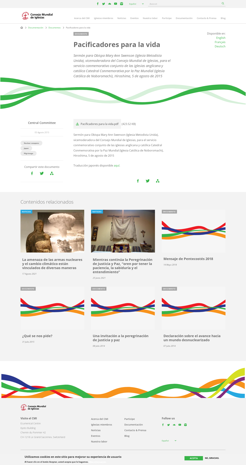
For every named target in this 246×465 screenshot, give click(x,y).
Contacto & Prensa (206, 18)
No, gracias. (212, 458)
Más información (97, 462)
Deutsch (220, 46)
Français (220, 42)
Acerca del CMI (82, 18)
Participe (167, 18)
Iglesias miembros (103, 18)
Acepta (194, 458)
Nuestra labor (150, 18)
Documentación (184, 18)
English (221, 38)
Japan (26, 148)
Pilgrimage (28, 153)
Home (21, 27)
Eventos (134, 18)
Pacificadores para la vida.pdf (99, 124)
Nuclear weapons (31, 143)
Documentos (55, 27)
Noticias (121, 18)
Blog (223, 18)
